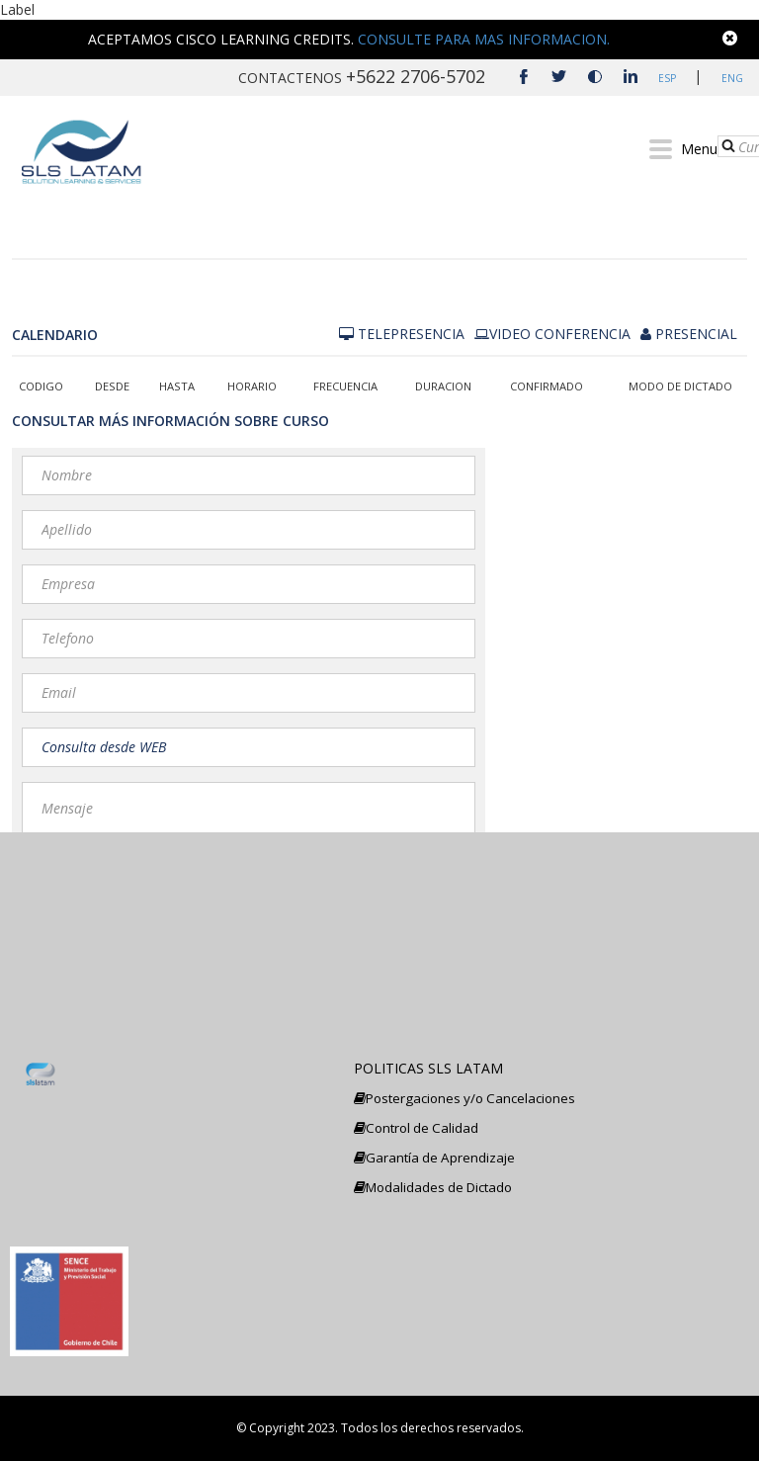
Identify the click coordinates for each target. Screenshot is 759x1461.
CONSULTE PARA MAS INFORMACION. (484, 39)
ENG (729, 78)
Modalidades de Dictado (433, 1187)
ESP (666, 78)
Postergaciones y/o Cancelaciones (464, 1098)
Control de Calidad (416, 1128)
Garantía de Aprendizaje (434, 1157)
